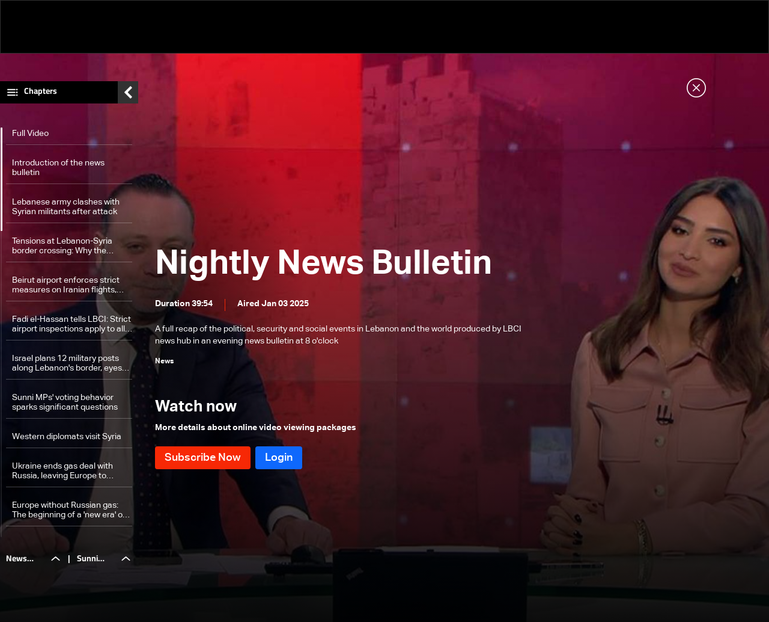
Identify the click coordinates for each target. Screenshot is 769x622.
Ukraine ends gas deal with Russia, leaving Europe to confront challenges (62, 471)
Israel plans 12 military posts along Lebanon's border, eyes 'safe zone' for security (67, 363)
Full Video (30, 133)
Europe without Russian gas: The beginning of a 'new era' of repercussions (69, 510)
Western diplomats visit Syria (66, 437)
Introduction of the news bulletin (58, 168)
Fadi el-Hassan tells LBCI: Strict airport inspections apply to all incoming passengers (71, 324)
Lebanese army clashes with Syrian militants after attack (66, 207)
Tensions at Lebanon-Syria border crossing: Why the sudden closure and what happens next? (62, 246)
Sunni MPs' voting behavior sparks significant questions (65, 402)
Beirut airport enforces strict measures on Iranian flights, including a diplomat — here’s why (67, 285)
